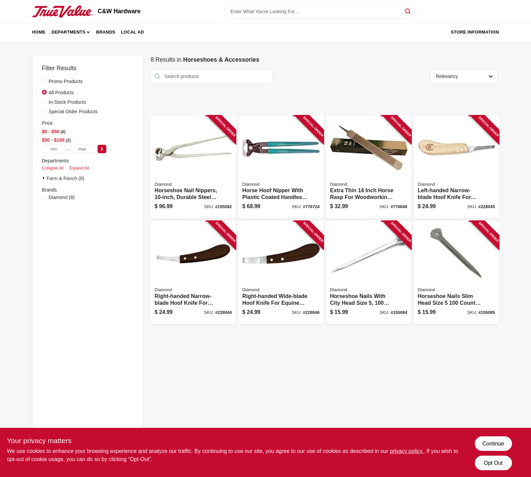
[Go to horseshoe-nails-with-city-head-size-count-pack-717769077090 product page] (368, 272)
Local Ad (132, 32)
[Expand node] (44, 178)
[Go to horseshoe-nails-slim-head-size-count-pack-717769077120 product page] (456, 272)
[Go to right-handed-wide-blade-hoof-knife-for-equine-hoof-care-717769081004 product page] (281, 272)
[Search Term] (320, 11)
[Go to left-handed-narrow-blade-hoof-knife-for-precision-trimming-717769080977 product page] (456, 167)
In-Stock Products (67, 102)
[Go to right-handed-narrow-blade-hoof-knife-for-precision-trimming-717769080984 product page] (193, 272)
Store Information (475, 32)
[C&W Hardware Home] (62, 11)
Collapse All (53, 168)
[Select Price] (102, 149)
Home (39, 32)
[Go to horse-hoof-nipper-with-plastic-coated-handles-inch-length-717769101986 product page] (281, 167)
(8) (62, 197)
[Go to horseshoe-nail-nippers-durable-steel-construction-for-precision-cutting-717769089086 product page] (193, 167)
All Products (61, 92)
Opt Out (493, 463)
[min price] (54, 149)
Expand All (79, 168)
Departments (68, 32)
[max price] (82, 149)
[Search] (408, 11)
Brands (105, 32)
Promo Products (66, 81)
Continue (493, 443)
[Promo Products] (44, 81)
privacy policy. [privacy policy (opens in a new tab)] (406, 451)
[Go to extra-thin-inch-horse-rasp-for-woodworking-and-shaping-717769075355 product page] (368, 167)
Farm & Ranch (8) (65, 178)
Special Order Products (73, 111)
